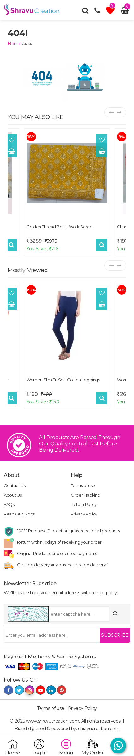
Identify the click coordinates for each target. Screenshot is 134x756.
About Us (12, 494)
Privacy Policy (84, 513)
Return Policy (83, 504)
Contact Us (15, 485)
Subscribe (115, 635)
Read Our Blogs (19, 513)
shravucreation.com (98, 728)
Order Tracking (85, 494)
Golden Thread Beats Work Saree (60, 226)
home (14, 43)
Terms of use (83, 485)
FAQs (9, 504)
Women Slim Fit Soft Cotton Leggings (63, 379)
